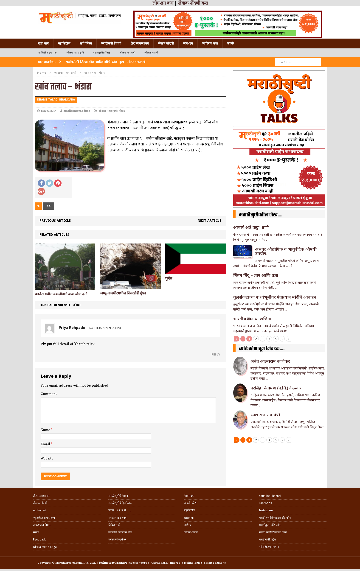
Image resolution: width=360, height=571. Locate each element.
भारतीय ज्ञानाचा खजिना (252, 318)
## (49, 206)
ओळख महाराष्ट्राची (75, 52)
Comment (49, 394)
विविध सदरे (114, 525)
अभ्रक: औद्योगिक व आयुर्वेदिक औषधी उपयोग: (286, 251)
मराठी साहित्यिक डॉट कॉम (273, 532)
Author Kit (39, 510)
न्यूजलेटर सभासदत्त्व (44, 517)
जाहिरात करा (210, 43)
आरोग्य (187, 525)
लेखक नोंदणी (166, 43)
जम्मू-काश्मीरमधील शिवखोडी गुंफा (123, 293)
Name (46, 430)
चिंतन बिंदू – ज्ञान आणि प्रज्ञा (255, 275)
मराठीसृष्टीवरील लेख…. (260, 215)
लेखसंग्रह (189, 496)
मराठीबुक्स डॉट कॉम (270, 525)
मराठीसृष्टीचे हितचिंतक (120, 503)
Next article (209, 220)
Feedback (39, 539)
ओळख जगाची (151, 52)
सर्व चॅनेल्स (86, 43)
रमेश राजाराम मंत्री (265, 414)
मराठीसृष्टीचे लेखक (118, 496)
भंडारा (122, 111)
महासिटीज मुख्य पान (47, 52)
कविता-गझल (191, 532)
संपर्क (230, 43)
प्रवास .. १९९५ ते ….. (119, 510)
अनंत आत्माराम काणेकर (270, 361)
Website (47, 458)
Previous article (55, 220)
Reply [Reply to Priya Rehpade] (215, 354)
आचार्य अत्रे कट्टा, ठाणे (251, 227)
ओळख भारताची (127, 52)
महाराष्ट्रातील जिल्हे (101, 52)
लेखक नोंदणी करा (193, 3)
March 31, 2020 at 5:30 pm (105, 328)
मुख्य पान (43, 43)
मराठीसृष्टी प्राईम (267, 539)
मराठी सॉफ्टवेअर (117, 539)
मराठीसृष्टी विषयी (111, 43)
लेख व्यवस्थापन (140, 43)
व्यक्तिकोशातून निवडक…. (261, 349)
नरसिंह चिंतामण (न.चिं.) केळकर (275, 388)
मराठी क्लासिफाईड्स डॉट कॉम (275, 517)
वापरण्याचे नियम (42, 525)
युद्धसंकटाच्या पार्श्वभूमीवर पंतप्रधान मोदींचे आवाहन (274, 297)
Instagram (266, 510)
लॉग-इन (188, 43)
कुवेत (168, 278)
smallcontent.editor (76, 111)
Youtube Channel (270, 496)
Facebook (265, 503)
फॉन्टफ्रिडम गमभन (269, 547)
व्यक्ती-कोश (190, 503)
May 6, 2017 (48, 111)
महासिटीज (64, 43)
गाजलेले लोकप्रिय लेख (120, 532)
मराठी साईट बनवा (117, 517)
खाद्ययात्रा (189, 517)
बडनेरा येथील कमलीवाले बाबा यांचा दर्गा (61, 294)
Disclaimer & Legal (45, 547)
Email (46, 444)
